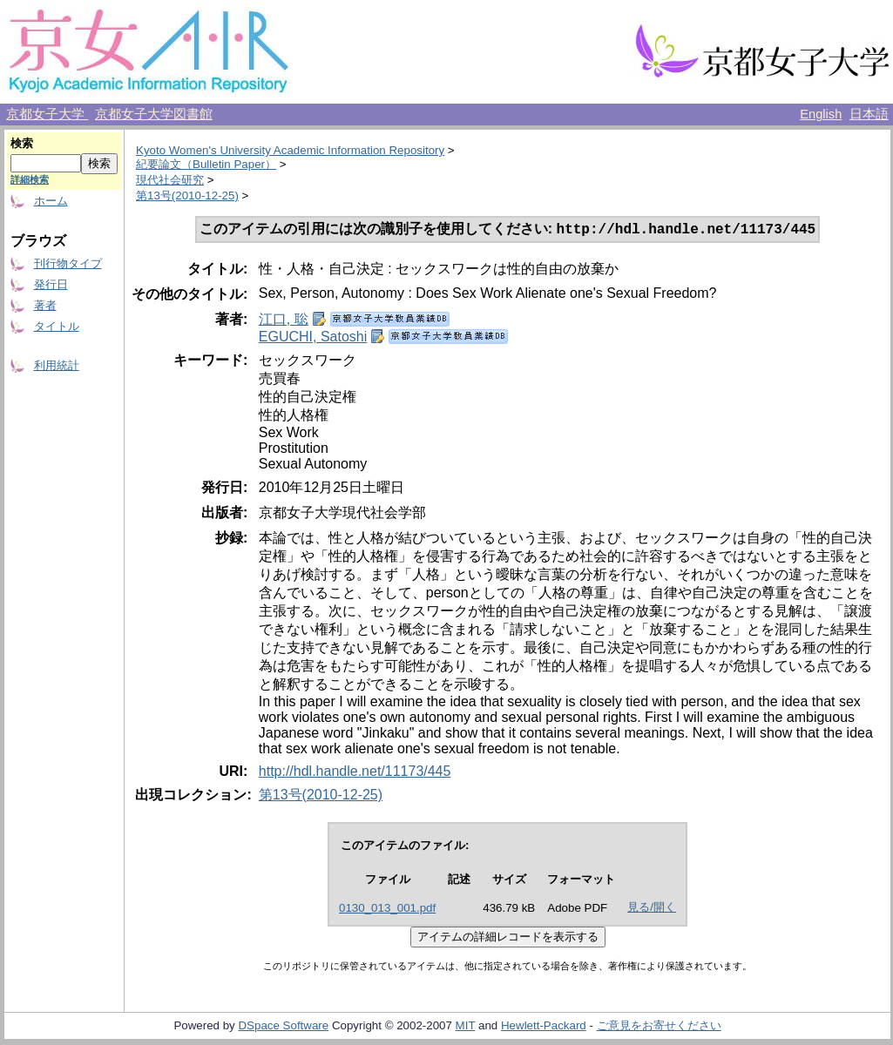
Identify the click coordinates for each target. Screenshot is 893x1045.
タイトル (56, 326)
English (821, 114)
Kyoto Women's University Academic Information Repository (290, 150)
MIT (466, 1027)
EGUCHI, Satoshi (313, 338)
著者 (45, 305)
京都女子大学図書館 (154, 114)
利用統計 (56, 365)
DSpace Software (283, 1027)
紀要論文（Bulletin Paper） (206, 164)
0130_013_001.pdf (387, 909)
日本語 (869, 114)
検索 (21, 143)
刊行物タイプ (68, 263)
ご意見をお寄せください (659, 1027)
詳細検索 (29, 179)
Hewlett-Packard (543, 1027)
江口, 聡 (283, 321)
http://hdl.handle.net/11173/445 (355, 772)
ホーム (51, 200)
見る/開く (651, 908)
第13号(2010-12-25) (187, 195)
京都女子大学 (47, 114)
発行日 (51, 284)
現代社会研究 (170, 179)
